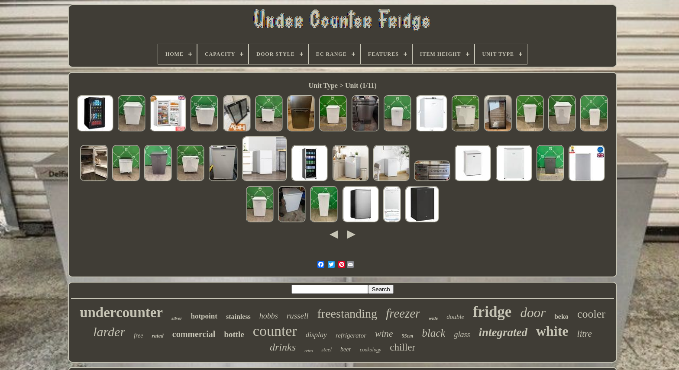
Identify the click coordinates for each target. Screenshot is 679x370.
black (433, 333)
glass (462, 334)
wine (384, 333)
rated (157, 335)
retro (308, 350)
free (138, 335)
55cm (408, 336)
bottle (234, 334)
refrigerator (351, 335)
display (316, 335)
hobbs (268, 316)
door (533, 312)
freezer (403, 313)
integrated (503, 332)
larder (109, 332)
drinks (283, 347)
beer (345, 349)
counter (275, 331)
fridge (492, 311)
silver (176, 318)
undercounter (121, 312)
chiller (402, 347)
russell (298, 315)
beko (561, 316)
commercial (194, 334)
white (552, 331)
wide (433, 318)
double (455, 316)
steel (326, 349)
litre (584, 333)
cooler (591, 314)
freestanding (347, 313)
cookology (370, 350)
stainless (238, 316)
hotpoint (204, 316)
